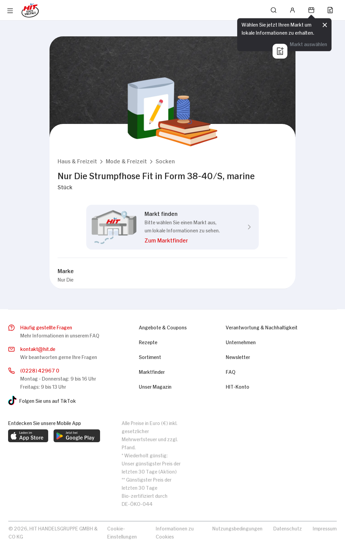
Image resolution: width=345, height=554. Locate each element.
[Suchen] (273, 10)
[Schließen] (325, 25)
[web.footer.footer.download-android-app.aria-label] (77, 435)
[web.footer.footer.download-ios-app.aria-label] (28, 435)
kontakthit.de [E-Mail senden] (37, 349)
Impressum (325, 528)
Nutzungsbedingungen (237, 528)
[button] (77, 160)
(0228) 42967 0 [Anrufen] (39, 370)
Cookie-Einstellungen (122, 532)
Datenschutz (287, 528)
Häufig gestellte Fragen (46, 327)
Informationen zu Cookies (175, 532)
